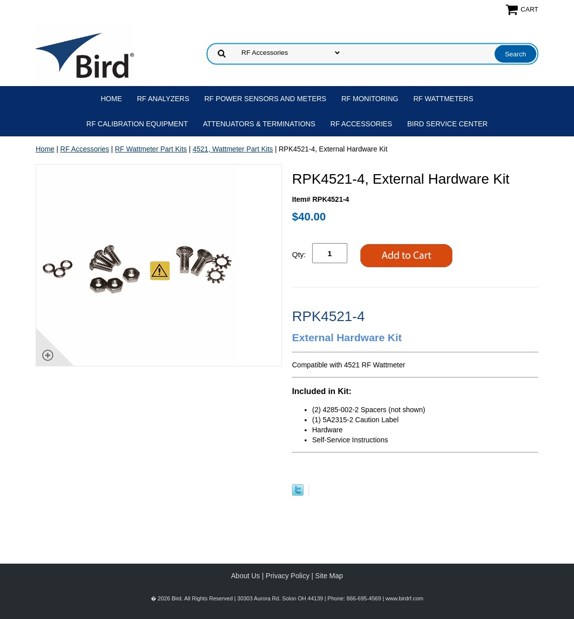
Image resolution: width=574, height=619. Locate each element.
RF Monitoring (369, 99)
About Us (245, 576)
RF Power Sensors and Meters (266, 99)
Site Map (329, 576)
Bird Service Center (447, 124)
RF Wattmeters (443, 99)
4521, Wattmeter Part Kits (233, 149)
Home (111, 99)
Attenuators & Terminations (259, 124)
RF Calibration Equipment (137, 124)
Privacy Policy (288, 576)
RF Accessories (361, 124)
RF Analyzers (163, 99)
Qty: (299, 254)
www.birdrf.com (404, 598)
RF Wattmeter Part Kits (150, 149)
